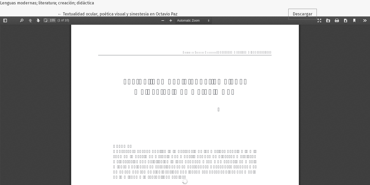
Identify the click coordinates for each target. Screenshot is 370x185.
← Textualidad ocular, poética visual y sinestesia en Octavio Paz (118, 13)
